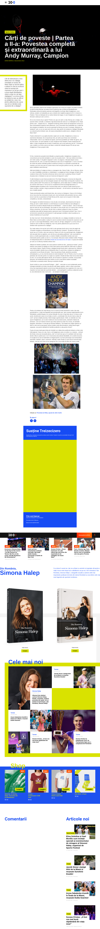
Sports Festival (70, 833)
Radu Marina (37, 559)
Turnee (56, 669)
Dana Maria (9, 61)
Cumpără (25, 650)
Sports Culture (10, 32)
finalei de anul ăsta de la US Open (61, 239)
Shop (18, 765)
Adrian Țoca (14, 559)
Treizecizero (75, 850)
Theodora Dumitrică (77, 926)
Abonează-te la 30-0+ (84, 535)
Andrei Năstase (60, 559)
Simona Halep (36, 691)
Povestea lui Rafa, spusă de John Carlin (49, 413)
